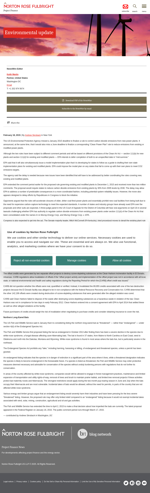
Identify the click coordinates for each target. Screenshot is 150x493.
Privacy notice (21, 481)
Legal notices (8, 481)
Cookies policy (35, 481)
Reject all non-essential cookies (32, 260)
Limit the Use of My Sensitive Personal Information (101, 481)
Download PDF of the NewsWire (78, 100)
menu (144, 11)
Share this (15, 122)
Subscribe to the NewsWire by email (76, 108)
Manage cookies (76, 260)
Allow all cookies (121, 260)
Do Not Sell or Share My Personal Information (61, 481)
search (134, 11)
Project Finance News (13, 447)
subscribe (125, 8)
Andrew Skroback (33, 135)
